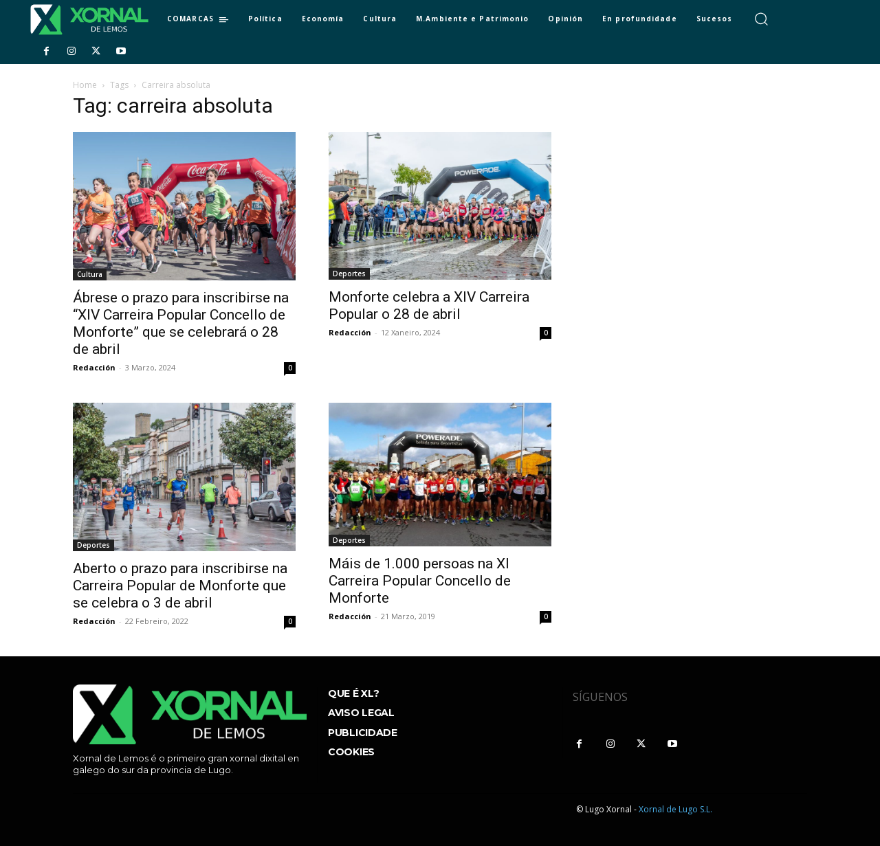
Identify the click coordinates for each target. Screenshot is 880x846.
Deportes (349, 273)
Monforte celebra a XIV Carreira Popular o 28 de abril (429, 305)
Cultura (89, 274)
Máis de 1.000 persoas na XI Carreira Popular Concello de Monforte (420, 580)
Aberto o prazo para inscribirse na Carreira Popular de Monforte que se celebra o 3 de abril (180, 585)
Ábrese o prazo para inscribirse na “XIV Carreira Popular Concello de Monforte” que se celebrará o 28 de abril (181, 323)
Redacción (94, 367)
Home (85, 85)
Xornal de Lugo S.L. (675, 809)
